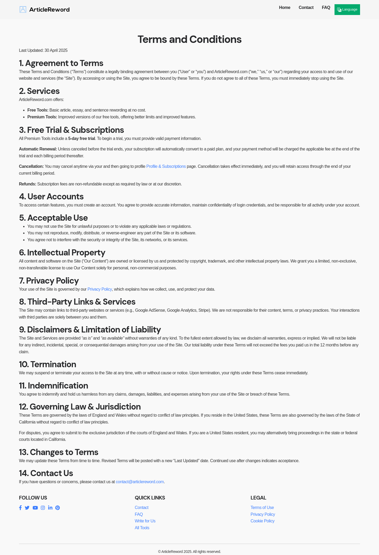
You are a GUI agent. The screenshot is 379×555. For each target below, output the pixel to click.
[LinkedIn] (50, 508)
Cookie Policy (263, 521)
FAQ (326, 7)
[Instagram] (43, 508)
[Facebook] (20, 508)
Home (284, 7)
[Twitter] (27, 508)
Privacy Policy (99, 289)
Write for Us (145, 521)
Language (347, 9)
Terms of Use (262, 507)
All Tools (142, 528)
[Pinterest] (57, 508)
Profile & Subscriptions (166, 166)
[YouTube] (35, 508)
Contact (306, 7)
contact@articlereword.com (140, 482)
